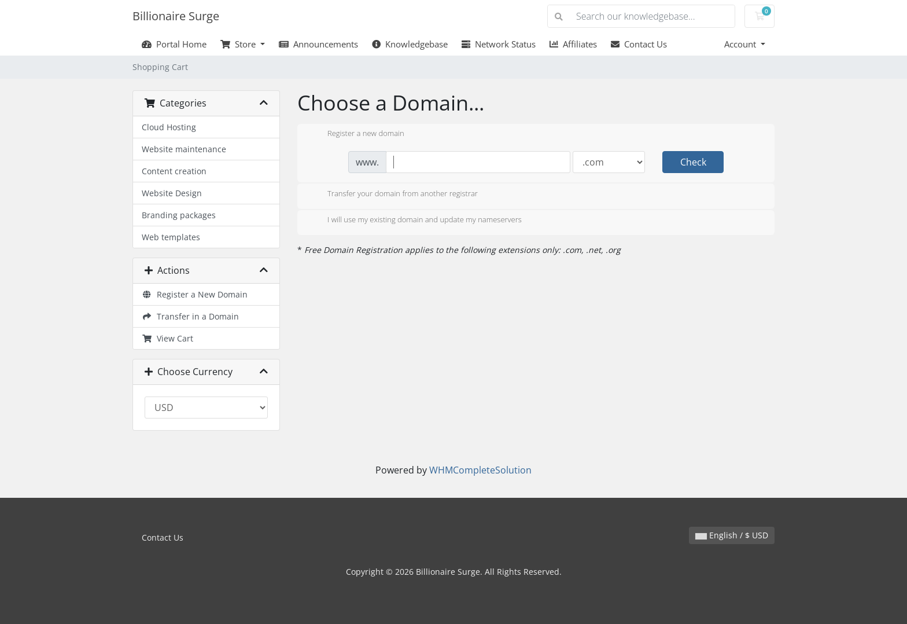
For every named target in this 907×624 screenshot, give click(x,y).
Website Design (172, 193)
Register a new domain (356, 134)
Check (693, 162)
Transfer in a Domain (190, 316)
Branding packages (179, 215)
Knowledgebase (410, 44)
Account (741, 44)
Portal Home (174, 44)
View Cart (167, 338)
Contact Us (639, 44)
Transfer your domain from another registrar (393, 194)
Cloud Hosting (169, 127)
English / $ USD (731, 535)
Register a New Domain (195, 294)
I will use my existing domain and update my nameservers (415, 220)
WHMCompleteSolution (480, 470)
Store (239, 44)
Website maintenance (184, 149)
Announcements (318, 44)
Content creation (174, 171)
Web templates (171, 237)
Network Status (499, 44)
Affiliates (573, 44)
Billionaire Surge (175, 16)
